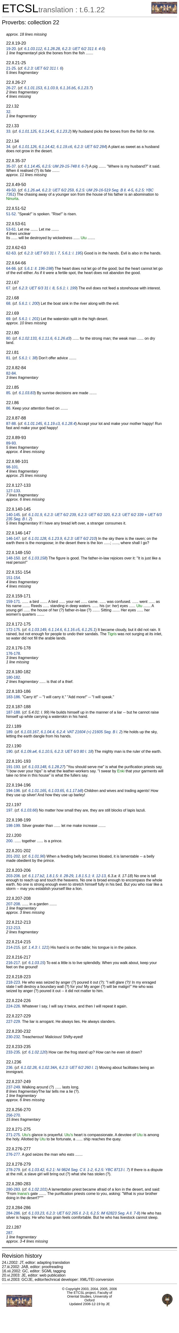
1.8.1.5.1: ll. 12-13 (91, 876)
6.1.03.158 (37, 558)
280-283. (13, 1189)
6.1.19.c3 (52, 424)
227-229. (13, 1022)
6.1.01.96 (36, 856)
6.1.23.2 (63, 131)
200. (9, 841)
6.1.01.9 (35, 515)
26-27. (11, 88)
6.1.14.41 (47, 131)
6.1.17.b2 (36, 876)
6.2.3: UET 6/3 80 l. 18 (73, 751)
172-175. (13, 630)
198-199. (13, 826)
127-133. (13, 491)
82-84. (11, 373)
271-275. (13, 1135)
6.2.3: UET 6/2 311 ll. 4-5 (83, 49)
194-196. (13, 791)
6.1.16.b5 (68, 88)
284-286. (13, 1213)
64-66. (11, 269)
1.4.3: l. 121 (38, 947)
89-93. (11, 443)
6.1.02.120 (37, 1052)
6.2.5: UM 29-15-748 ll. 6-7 (64, 166)
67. (8, 288)
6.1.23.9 (55, 539)
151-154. (13, 578)
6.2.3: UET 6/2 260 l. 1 (78, 1068)
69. (8, 319)
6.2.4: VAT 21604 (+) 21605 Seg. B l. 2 (89, 732)
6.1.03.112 (33, 49)
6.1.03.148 (37, 767)
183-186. (13, 697)
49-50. (11, 190)
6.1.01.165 (37, 791)
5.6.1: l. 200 (28, 303)
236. (9, 1068)
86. (8, 408)
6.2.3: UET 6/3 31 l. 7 (42, 253)
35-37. (11, 166)
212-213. (13, 928)
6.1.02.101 (37, 1189)
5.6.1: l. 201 (28, 319)
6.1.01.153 (33, 88)
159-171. (13, 602)
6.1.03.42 (36, 1170)
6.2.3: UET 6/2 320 (94, 515)
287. (9, 1233)
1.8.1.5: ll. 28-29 (59, 876)
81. (8, 358)
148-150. (13, 558)
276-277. (13, 1154)
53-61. (11, 229)
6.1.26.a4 (32, 190)
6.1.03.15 (36, 963)
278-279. (13, 1170)
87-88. (11, 424)
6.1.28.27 (56, 767)
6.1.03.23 (36, 1213)
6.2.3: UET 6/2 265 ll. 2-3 (67, 1213)
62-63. (11, 253)
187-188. (13, 712)
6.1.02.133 (28, 338)
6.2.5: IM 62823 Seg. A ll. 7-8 (114, 1213)
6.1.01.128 (37, 539)
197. (9, 810)
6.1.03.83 (26, 393)
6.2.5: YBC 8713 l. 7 (111, 1170)
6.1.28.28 (52, 49)
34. (8, 147)
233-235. (13, 1052)
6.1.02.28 (29, 1068)
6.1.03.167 (30, 732)
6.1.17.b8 (74, 791)
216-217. (13, 963)
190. (9, 751)
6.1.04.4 (48, 732)
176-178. (13, 654)
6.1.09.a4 (29, 751)
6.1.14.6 (55, 630)
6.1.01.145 (33, 424)
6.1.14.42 (47, 147)
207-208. (13, 904)
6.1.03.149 (37, 630)
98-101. (12, 467)
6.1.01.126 (28, 147)
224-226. (13, 1006)
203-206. (13, 876)
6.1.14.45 (32, 166)
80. (8, 338)
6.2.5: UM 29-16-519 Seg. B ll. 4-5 (104, 190)
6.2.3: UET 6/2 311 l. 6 (43, 68)
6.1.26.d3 (62, 338)
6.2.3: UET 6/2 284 (90, 147)
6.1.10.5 (45, 751)
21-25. (11, 68)
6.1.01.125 (28, 131)
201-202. (13, 856)
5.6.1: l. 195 (72, 253)
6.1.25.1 (88, 630)
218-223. (13, 982)
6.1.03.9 (51, 88)
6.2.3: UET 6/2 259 (58, 190)
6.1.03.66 (29, 810)
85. (8, 393)
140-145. (13, 515)
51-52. (11, 214)
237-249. (13, 1087)
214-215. (13, 947)
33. (8, 131)
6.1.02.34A (48, 1068)
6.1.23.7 (84, 88)
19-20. (11, 49)
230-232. (13, 1037)
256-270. (13, 1115)
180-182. (13, 677)
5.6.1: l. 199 (66, 288)
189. (9, 732)
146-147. (13, 539)
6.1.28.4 (69, 424)
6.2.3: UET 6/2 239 (60, 515)
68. (8, 303)
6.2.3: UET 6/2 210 (80, 539)
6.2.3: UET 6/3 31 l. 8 (36, 288)
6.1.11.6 (45, 338)
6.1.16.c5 (72, 630)
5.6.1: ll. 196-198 (38, 269)
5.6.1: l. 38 (27, 358)
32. (8, 112)
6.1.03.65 (56, 791)
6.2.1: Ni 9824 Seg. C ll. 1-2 (69, 1170)
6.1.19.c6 (64, 147)
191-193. (13, 767)
